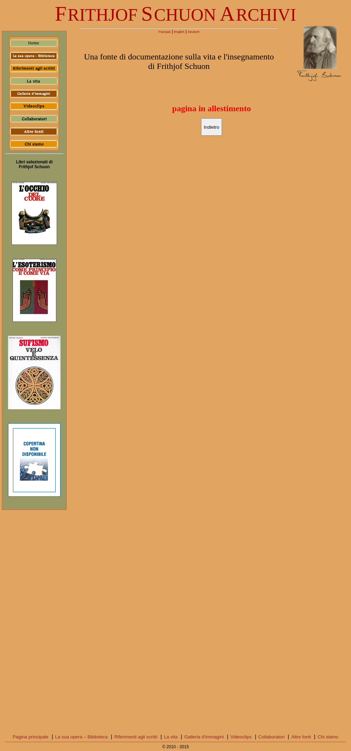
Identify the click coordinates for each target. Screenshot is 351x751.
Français (165, 32)
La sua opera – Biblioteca (81, 736)
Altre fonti (301, 736)
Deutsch (193, 32)
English (179, 32)
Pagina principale (30, 736)
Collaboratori (271, 736)
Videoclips (241, 736)
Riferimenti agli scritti (135, 736)
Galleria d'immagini (204, 736)
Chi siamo (327, 736)
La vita (171, 736)
